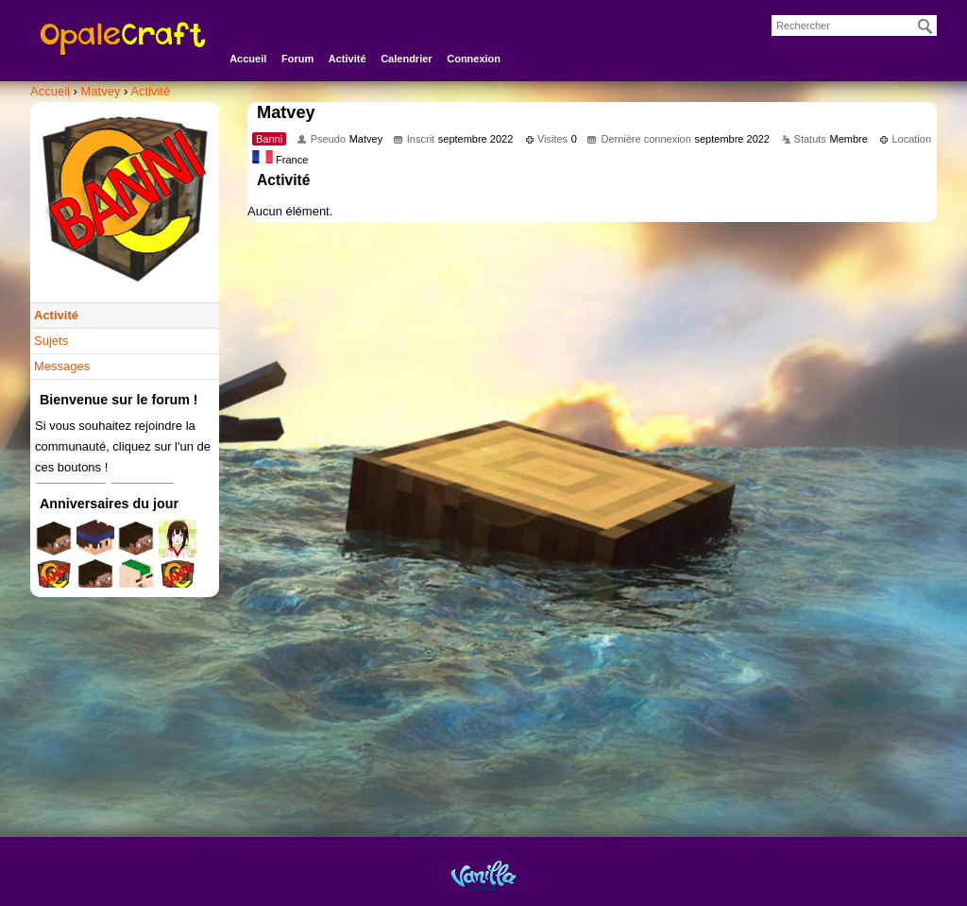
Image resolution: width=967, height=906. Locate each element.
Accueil (247, 58)
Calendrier (406, 58)
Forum (297, 58)
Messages (62, 366)
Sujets (51, 340)
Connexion (473, 58)
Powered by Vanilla (483, 875)
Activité (347, 58)
